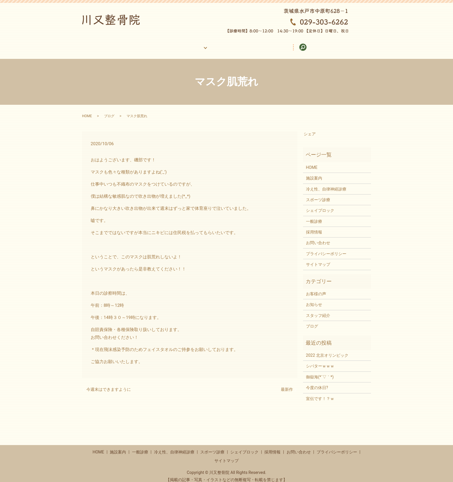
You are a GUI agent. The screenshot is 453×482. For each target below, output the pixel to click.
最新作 (287, 384)
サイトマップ (318, 259)
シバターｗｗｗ (320, 360)
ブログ (109, 111)
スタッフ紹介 (318, 310)
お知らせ (314, 299)
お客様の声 (227, 44)
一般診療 (314, 216)
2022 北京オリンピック (327, 350)
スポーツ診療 (318, 194)
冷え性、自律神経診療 (326, 183)
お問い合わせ (306, 44)
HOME (120, 44)
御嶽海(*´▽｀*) (320, 371)
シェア (310, 128)
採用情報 (265, 44)
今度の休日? (317, 382)
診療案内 (191, 44)
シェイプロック (320, 205)
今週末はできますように (108, 384)
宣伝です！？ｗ (320, 393)
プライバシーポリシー (326, 248)
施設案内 (154, 44)
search (343, 44)
